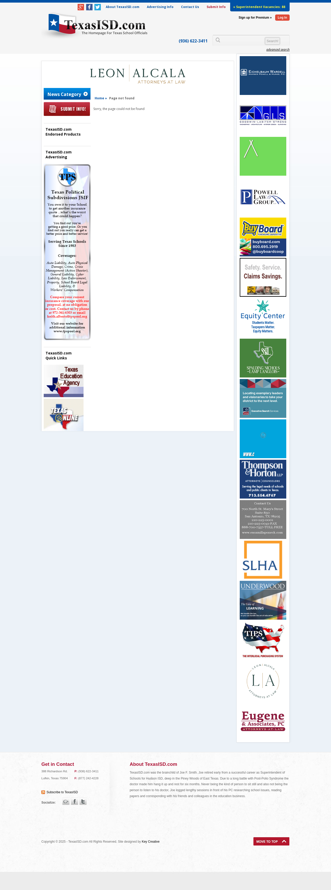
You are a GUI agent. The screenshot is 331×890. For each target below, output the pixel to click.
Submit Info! (73, 109)
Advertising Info (160, 7)
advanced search (278, 49)
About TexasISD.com (122, 7)
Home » (101, 98)
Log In (282, 17)
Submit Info (216, 7)
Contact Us (190, 7)
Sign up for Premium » (255, 17)
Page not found (121, 98)
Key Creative (151, 841)
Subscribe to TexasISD (62, 792)
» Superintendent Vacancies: (259, 7)
